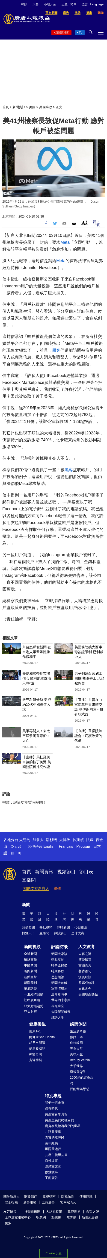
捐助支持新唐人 (36, 888)
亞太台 (15, 846)
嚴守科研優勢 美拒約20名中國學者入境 (36, 704)
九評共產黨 (53, 1131)
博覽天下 (28, 933)
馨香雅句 (84, 971)
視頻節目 (66, 871)
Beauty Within (80, 1060)
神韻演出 (60, 933)
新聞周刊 (30, 983)
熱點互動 (57, 959)
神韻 (24, 4)
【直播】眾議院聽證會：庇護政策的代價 (88, 735)
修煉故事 (51, 1172)
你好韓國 (76, 1043)
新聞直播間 (62, 32)
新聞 (26, 904)
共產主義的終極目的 (59, 1120)
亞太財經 (30, 1012)
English (49, 846)
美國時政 (45, 107)
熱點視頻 (45, 927)
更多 (8, 1223)
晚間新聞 (30, 971)
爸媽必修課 (86, 983)
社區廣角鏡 (32, 1000)
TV (80, 32)
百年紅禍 (51, 1143)
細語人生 (57, 1017)
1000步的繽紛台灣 (81, 1080)
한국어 (15, 853)
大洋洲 (64, 840)
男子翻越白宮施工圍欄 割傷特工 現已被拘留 (89, 678)
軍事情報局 (59, 988)
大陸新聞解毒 (61, 1012)
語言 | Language (93, 4)
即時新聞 (63, 927)
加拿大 (38, 840)
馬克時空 (57, 1006)
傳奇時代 (51, 1108)
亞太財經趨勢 (33, 1006)
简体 (73, 4)
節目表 (86, 871)
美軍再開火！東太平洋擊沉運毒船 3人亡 (36, 735)
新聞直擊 (30, 977)
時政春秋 (57, 971)
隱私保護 (67, 1196)
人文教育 (86, 946)
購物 (57, 888)
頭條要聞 (28, 927)
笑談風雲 (84, 959)
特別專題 (53, 1096)
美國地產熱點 (88, 994)
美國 (32, 107)
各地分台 (50, 4)
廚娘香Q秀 (77, 1072)
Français (66, 846)
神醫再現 (35, 1054)
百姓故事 (51, 1160)
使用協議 (86, 1196)
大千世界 (76, 1066)
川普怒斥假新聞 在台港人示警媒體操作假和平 (36, 652)
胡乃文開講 (37, 1043)
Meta (65, 242)
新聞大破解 (59, 983)
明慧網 (41, 1217)
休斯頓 (78, 840)
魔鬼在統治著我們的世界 (62, 1126)
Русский (83, 846)
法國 (89, 840)
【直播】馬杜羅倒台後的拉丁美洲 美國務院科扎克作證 (36, 762)
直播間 (29, 879)
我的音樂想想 (79, 1089)
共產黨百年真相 (56, 1114)
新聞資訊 (18, 107)
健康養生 (37, 1024)
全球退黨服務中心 (18, 1217)
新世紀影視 (90, 1217)
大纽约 (24, 840)
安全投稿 (11, 1202)
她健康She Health (42, 1037)
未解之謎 (84, 954)
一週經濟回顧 (33, 994)
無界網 (71, 1217)
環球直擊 (30, 959)
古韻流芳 (84, 965)
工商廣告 (51, 1178)
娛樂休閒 (78, 1024)
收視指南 (49, 1196)
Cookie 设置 (53, 1253)
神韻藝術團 (32, 1211)
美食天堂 (76, 1048)
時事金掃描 (59, 965)
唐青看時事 (59, 994)
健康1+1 (35, 1031)
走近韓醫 (35, 1060)
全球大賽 (77, 933)
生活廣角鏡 (78, 1031)
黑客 (56, 350)
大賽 (36, 4)
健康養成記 (37, 1048)
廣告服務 (29, 1202)
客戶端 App (68, 1202)
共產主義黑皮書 (56, 1155)
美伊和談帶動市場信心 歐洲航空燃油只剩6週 (36, 678)
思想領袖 (57, 977)
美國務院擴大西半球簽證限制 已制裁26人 (88, 652)
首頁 (5, 107)
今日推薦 (80, 927)
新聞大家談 (59, 954)
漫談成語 (84, 977)
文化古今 (84, 988)
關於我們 (30, 1196)
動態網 (56, 1217)
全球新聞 (30, 954)
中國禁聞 (30, 965)
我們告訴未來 (54, 1103)
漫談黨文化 (53, 1166)
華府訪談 (30, 988)
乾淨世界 (74, 1211)
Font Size (84, 223)
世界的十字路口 (62, 1000)
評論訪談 (59, 946)
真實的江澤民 (54, 1137)
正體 (65, 4)
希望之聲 (92, 1211)
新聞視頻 (32, 946)
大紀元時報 (54, 1211)
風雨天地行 (53, 1149)
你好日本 (76, 1037)
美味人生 (76, 1054)
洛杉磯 (51, 840)
